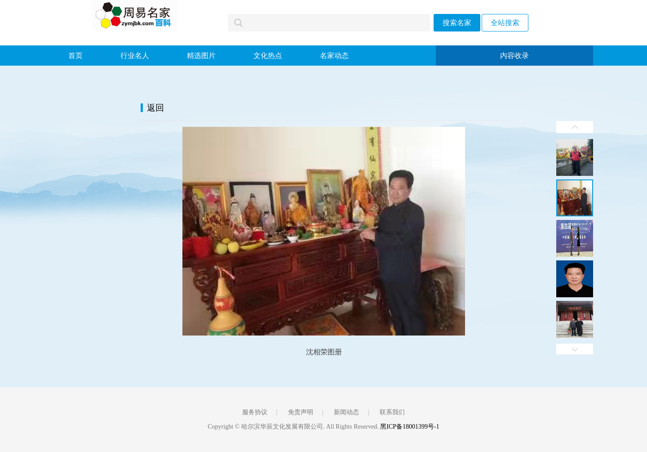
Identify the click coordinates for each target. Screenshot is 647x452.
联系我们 (392, 412)
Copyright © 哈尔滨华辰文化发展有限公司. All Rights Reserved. (294, 426)
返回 (155, 107)
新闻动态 (346, 412)
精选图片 (201, 55)
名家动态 (334, 55)
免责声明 (300, 412)
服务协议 (254, 412)
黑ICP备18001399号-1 (409, 426)
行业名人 (134, 55)
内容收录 (514, 55)
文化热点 (267, 55)
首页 (75, 55)
